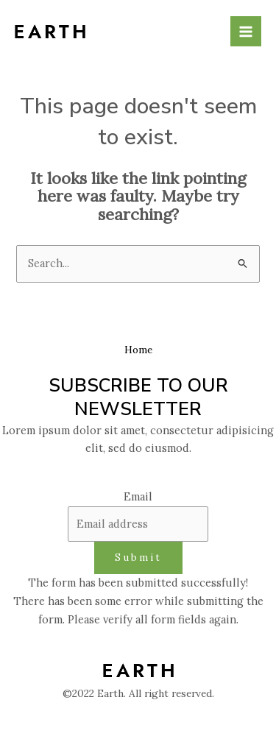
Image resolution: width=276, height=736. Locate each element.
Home (138, 349)
